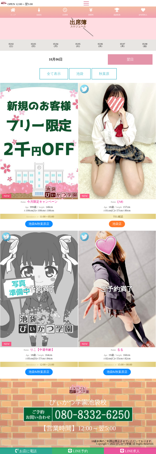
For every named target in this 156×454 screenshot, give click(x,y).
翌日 (130, 59)
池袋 (79, 74)
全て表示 (54, 74)
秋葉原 (104, 74)
